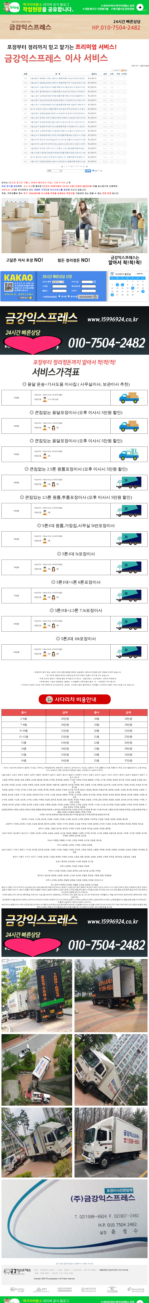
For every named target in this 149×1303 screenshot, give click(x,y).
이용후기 (77, 1264)
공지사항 (59, 1264)
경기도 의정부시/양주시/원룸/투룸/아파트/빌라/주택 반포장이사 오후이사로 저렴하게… (64, 109)
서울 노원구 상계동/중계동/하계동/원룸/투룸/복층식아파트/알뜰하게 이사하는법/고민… (64, 96)
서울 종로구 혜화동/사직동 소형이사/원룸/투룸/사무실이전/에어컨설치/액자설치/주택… (64, 78)
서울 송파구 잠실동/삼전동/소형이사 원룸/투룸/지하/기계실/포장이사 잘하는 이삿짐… (63, 83)
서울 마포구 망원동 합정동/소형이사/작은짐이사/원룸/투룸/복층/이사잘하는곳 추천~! (63, 161)
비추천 (124, 74)
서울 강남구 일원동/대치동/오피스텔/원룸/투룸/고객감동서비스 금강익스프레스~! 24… (63, 126)
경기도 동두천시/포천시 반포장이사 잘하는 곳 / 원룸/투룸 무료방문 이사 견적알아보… (63, 157)
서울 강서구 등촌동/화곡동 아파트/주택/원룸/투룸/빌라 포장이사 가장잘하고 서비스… (63, 135)
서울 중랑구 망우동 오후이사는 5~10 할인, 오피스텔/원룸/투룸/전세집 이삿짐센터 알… (63, 148)
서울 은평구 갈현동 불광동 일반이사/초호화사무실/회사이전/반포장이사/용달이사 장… (63, 113)
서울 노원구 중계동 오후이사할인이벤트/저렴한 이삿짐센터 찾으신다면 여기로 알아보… (64, 118)
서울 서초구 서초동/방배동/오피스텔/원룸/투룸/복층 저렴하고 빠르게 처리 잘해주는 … (63, 105)
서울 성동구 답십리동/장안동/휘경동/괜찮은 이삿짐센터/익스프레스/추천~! (59, 100)
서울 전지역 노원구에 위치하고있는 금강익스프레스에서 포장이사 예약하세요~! (61, 144)
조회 (112, 74)
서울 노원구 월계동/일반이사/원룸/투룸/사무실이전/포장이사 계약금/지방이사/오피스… (64, 92)
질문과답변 (68, 1264)
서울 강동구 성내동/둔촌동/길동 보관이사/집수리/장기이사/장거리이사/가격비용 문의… (64, 122)
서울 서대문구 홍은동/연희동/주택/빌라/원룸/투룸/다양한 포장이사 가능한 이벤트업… (63, 153)
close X (144, 10)
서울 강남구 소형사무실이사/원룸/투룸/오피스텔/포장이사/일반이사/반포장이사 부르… (63, 87)
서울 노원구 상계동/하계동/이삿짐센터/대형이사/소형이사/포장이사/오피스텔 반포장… (63, 131)
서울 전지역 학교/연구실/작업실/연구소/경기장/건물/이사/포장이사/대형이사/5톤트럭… (64, 140)
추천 (118, 74)
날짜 (105, 74)
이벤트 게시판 (87, 1264)
